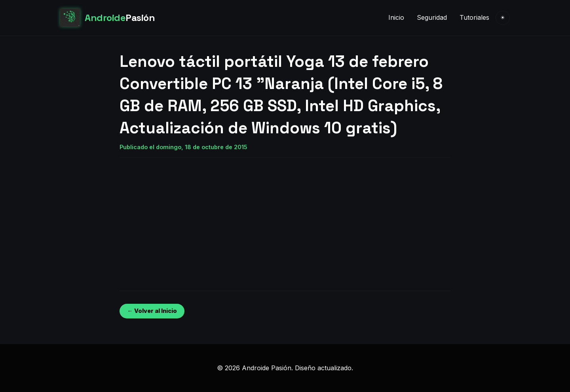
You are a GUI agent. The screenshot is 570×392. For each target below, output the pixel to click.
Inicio (396, 17)
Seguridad (432, 17)
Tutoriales (474, 17)
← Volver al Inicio (152, 310)
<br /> (143, 217)
